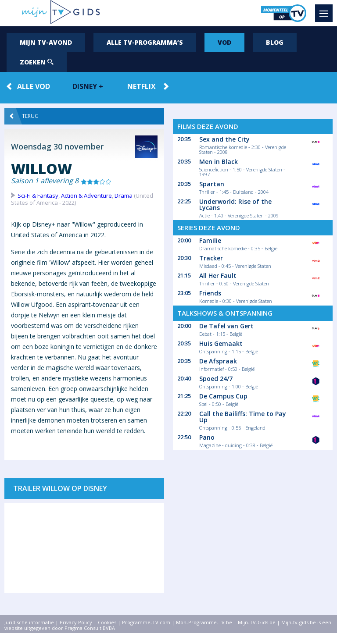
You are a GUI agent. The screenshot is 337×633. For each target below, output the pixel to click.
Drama (124, 195)
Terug (24, 116)
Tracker (211, 258)
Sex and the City (224, 139)
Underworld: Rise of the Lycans (235, 204)
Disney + (87, 86)
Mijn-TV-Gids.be (257, 622)
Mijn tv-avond (46, 42)
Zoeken (37, 62)
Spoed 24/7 (216, 378)
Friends (210, 293)
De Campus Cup (223, 396)
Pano (207, 437)
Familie (210, 240)
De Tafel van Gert (226, 326)
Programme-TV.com (146, 622)
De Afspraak (218, 361)
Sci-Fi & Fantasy (38, 195)
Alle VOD (33, 86)
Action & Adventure (86, 195)
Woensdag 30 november (57, 146)
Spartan (211, 184)
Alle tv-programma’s (145, 42)
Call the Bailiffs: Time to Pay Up (242, 416)
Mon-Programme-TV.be (204, 622)
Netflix (141, 86)
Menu (326, 9)
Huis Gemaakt (221, 343)
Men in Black (218, 161)
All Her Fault (218, 275)
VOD (224, 42)
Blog (274, 42)
